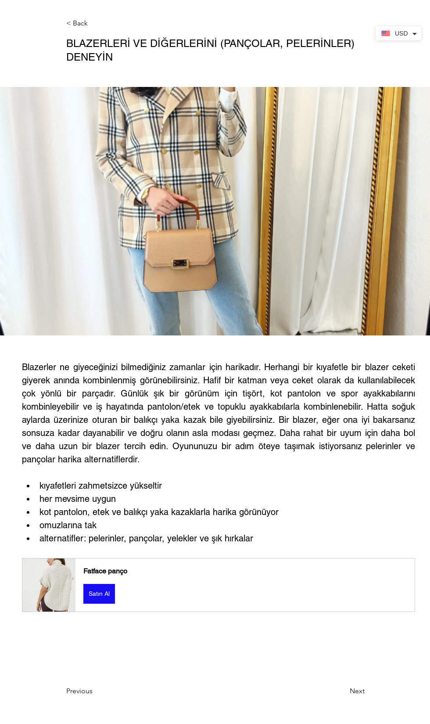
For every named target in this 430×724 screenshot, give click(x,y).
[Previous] (95, 691)
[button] (95, 23)
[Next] (343, 691)
